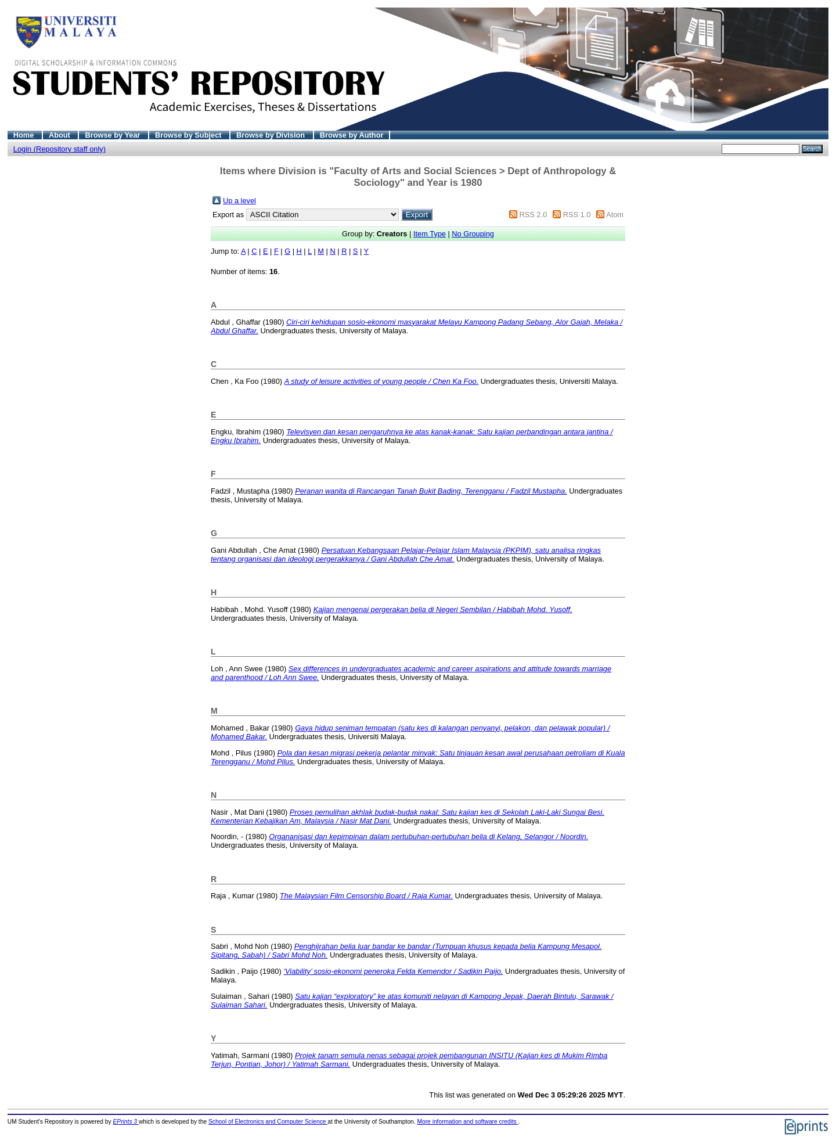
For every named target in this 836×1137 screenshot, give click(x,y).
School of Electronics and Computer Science (267, 1121)
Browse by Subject (189, 135)
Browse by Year (113, 135)
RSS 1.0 (577, 214)
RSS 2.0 (533, 214)
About (61, 135)
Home (24, 135)
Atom (615, 214)
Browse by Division (271, 135)
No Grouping (473, 233)
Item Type (429, 233)
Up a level (239, 200)
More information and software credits (467, 1121)
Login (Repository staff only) (59, 149)
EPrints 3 (126, 1121)
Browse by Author (352, 135)
